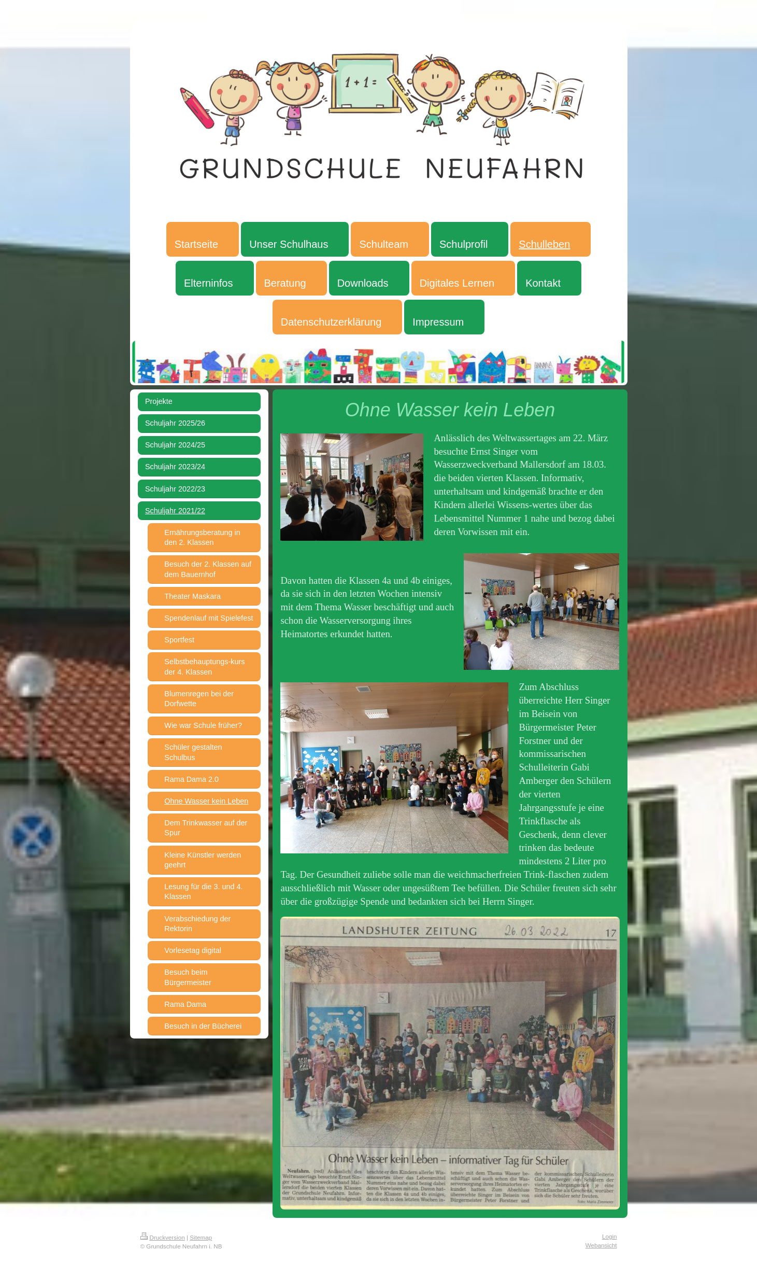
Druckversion (162, 1237)
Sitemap (201, 1237)
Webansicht (601, 1245)
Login (609, 1236)
